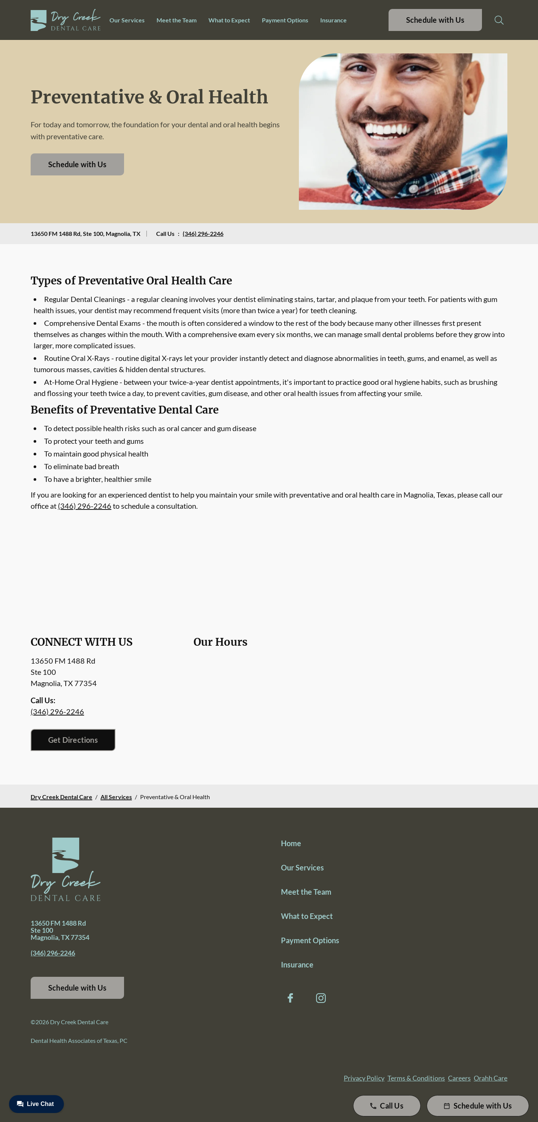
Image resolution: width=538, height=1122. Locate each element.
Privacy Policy (364, 1078)
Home (291, 843)
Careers (459, 1078)
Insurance (333, 20)
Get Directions (73, 739)
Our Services (127, 20)
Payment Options (285, 20)
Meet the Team (177, 20)
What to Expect (229, 20)
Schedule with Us (435, 19)
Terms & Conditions (416, 1078)
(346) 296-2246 (203, 233)
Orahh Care (490, 1078)
